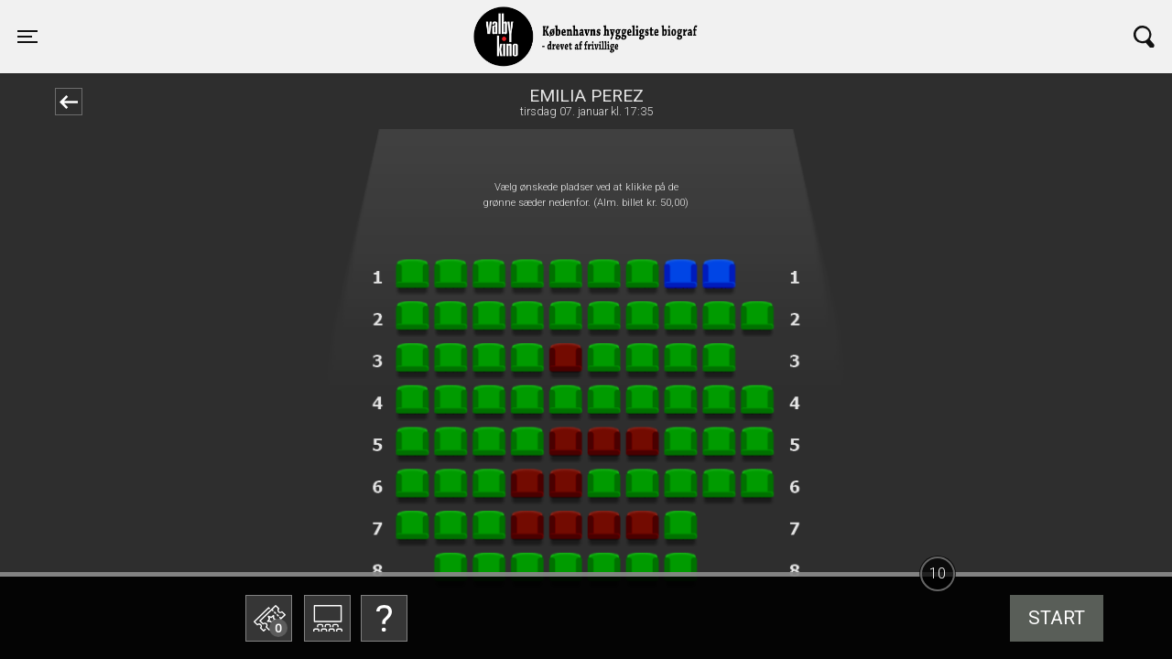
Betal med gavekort (380, 526)
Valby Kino (280, 20)
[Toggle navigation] (27, 36)
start (1056, 618)
